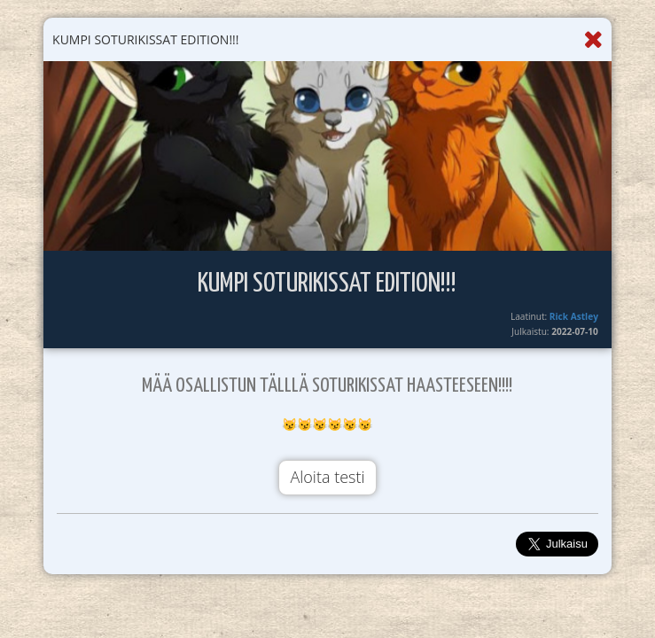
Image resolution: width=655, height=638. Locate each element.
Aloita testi (327, 476)
